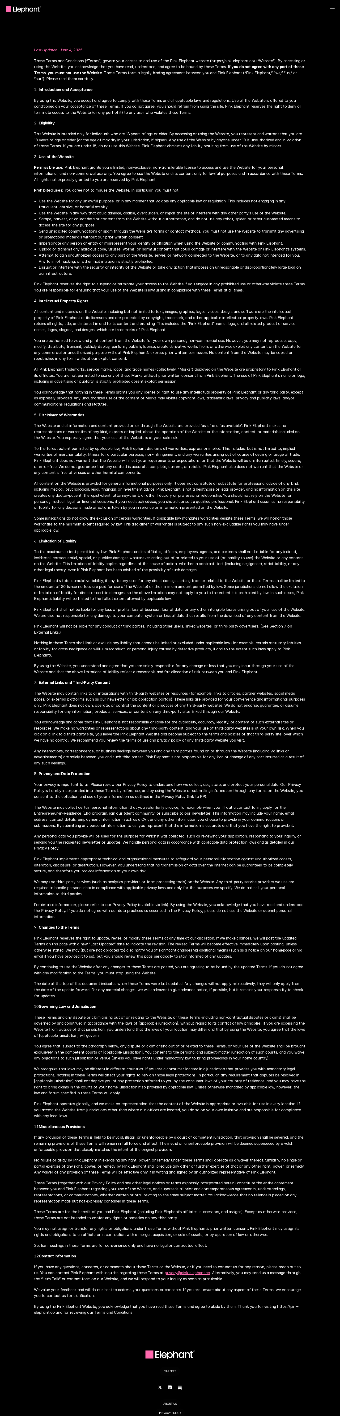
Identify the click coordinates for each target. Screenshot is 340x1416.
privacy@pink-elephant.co (187, 1272)
